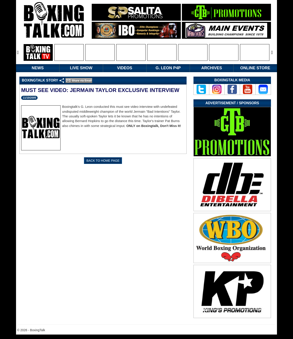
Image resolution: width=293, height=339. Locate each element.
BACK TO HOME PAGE (103, 160)
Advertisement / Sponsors (232, 103)
